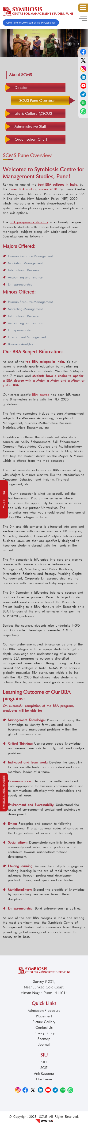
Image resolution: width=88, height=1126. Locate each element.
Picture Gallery (44, 1022)
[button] (69, 44)
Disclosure (44, 1079)
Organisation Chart (31, 139)
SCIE (44, 1068)
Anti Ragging (44, 1073)
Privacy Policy (44, 1033)
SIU (44, 1062)
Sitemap (44, 1039)
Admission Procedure (44, 1010)
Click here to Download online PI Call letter (30, 22)
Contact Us (44, 1027)
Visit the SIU (4, 499)
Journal (44, 1044)
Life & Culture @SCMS (33, 113)
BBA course (41, 394)
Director (21, 87)
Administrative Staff (30, 126)
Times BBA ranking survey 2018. (33, 189)
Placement (44, 1016)
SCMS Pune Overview (36, 100)
